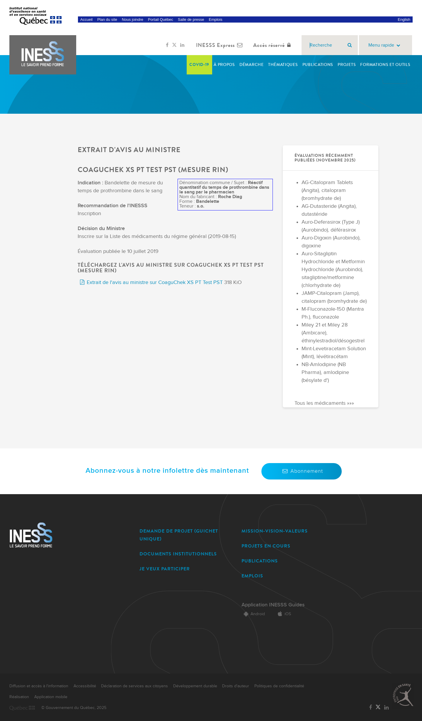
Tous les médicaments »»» (324, 403)
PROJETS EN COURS (265, 546)
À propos (224, 64)
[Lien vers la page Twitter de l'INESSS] (174, 45)
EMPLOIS (252, 575)
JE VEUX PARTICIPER (164, 568)
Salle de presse (191, 19)
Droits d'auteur (235, 686)
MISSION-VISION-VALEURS (274, 531)
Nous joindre (132, 19)
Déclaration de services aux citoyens (134, 686)
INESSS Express (220, 45)
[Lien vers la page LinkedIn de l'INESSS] (182, 45)
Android (253, 614)
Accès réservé (273, 45)
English (404, 19)
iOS (283, 614)
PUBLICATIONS (259, 560)
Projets (347, 64)
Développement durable (195, 686)
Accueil (86, 19)
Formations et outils (385, 64)
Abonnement (301, 471)
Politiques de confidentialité (279, 686)
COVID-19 (199, 64)
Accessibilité (85, 686)
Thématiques (283, 64)
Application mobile (50, 697)
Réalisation (19, 697)
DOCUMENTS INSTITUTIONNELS (178, 553)
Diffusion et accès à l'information (38, 686)
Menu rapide (385, 45)
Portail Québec (160, 19)
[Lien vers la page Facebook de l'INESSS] (167, 45)
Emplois (215, 19)
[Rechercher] (350, 45)
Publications (317, 64)
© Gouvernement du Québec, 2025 (73, 707)
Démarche (251, 64)
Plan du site (107, 19)
